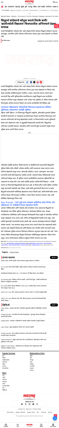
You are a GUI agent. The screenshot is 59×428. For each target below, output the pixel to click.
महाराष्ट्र (17, 6)
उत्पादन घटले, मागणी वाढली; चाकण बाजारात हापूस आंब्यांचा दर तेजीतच (20, 260)
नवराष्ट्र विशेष (6, 386)
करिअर (4, 379)
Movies (14, 16)
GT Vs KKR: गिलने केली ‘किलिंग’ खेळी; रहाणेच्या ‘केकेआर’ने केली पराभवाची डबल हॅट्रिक (23, 268)
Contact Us (21, 409)
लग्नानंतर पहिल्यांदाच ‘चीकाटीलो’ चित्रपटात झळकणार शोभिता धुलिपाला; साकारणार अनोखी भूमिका (26, 108)
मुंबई (22, 6)
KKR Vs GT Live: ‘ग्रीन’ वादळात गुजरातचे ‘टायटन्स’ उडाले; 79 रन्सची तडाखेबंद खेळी (24, 292)
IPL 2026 (25, 10)
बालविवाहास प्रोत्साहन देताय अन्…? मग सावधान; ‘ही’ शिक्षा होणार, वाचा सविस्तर (22, 273)
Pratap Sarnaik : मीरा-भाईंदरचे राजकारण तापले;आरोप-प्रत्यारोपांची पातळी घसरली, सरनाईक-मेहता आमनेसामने (24, 334)
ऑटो (3, 377)
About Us (29, 409)
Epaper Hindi (31, 412)
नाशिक (32, 364)
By (6, 40)
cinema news (14, 252)
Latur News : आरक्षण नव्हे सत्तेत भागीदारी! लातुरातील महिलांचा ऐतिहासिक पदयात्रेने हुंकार (24, 309)
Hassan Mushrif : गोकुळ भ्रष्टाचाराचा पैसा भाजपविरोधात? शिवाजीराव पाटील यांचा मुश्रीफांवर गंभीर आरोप (23, 341)
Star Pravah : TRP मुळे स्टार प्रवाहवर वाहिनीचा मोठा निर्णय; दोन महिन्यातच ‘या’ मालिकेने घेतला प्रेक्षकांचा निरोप (28, 203)
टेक (3, 388)
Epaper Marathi (20, 412)
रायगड (31, 370)
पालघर (32, 368)
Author (50, 412)
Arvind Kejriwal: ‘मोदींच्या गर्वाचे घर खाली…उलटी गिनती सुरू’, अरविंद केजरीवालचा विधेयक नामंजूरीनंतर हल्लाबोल (24, 280)
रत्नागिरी (32, 366)
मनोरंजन (49, 6)
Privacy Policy (37, 409)
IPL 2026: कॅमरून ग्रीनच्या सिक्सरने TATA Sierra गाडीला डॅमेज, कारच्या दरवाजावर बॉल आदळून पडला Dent (23, 287)
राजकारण (11, 6)
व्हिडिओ (4, 390)
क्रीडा (35, 6)
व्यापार (4, 366)
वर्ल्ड (39, 6)
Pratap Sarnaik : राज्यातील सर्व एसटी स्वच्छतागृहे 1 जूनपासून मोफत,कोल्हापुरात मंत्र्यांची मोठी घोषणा (23, 315)
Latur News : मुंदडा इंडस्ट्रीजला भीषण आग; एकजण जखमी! (17, 327)
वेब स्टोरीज (5, 368)
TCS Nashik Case (44, 10)
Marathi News (34, 10)
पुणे (26, 6)
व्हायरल (4, 382)
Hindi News (10, 412)
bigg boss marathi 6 (15, 10)
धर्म (3, 375)
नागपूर (30, 6)
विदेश (4, 358)
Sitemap (43, 412)
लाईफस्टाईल (5, 360)
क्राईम (43, 6)
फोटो (3, 384)
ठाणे (31, 362)
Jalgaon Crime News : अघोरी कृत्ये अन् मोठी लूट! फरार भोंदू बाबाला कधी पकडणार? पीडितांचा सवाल (21, 347)
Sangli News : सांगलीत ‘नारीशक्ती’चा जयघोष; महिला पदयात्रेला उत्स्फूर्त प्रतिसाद (23, 321)
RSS (38, 412)
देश (6, 6)
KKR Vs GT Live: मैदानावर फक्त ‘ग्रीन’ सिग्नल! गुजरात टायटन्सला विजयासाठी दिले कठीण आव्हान (23, 299)
